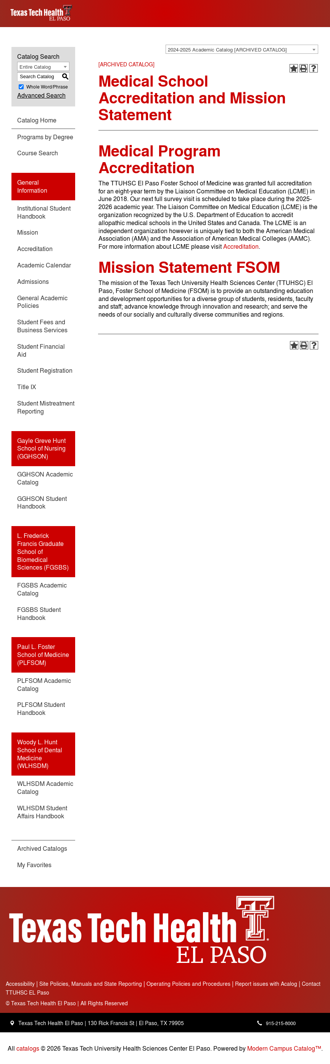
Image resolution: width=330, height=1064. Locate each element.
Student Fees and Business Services (42, 325)
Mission (27, 232)
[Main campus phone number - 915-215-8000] (274, 1023)
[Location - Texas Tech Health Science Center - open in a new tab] (12, 1023)
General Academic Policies (42, 301)
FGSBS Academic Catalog (42, 589)
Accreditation (35, 248)
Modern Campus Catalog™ (284, 1048)
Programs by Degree (45, 136)
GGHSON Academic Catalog (45, 478)
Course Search (37, 152)
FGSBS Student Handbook (39, 613)
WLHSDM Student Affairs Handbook (42, 811)
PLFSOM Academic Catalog (44, 684)
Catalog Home (36, 120)
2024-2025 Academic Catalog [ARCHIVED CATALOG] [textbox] (227, 49)
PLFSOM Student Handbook (41, 708)
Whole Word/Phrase (47, 86)
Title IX (26, 386)
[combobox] (242, 49)
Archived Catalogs (42, 848)
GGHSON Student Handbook (42, 502)
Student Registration (44, 370)
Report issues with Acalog (266, 983)
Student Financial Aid (41, 350)
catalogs (27, 1048)
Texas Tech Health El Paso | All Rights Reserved (67, 1003)
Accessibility (20, 983)
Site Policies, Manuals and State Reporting (90, 983)
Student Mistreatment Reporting (45, 407)
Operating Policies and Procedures (188, 983)
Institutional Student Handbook (44, 212)
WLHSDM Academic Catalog (45, 787)
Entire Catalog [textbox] (35, 66)
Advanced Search (41, 95)
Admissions (33, 281)
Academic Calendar (44, 265)
